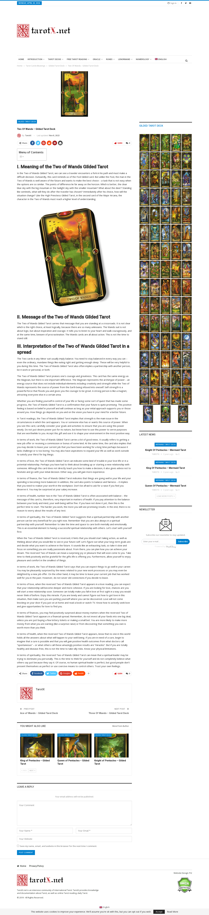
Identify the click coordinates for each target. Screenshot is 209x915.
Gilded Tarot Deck (27, 122)
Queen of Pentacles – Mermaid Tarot (165, 485)
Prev (24, 770)
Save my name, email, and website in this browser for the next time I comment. (58, 846)
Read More (172, 912)
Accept (159, 911)
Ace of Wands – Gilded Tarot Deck (39, 713)
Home (21, 59)
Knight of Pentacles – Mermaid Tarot (165, 450)
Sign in (172, 3)
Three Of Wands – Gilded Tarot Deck (109, 713)
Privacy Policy (36, 866)
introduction (35, 59)
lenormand (124, 59)
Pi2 (190, 873)
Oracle (96, 59)
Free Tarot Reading (77, 59)
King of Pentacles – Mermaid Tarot (165, 468)
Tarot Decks (54, 59)
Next (32, 770)
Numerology (142, 59)
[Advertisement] (135, 30)
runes (109, 59)
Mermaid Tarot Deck (166, 444)
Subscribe (183, 541)
